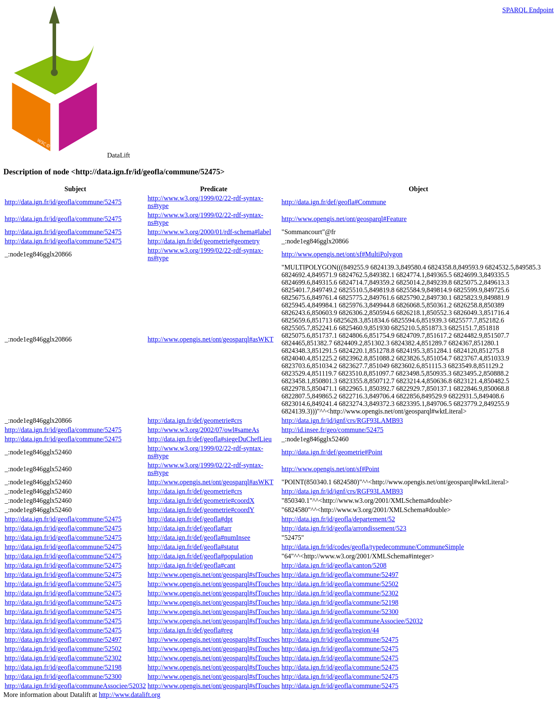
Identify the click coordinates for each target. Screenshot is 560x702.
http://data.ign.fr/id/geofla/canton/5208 (334, 565)
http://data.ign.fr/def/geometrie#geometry (204, 241)
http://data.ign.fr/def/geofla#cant (191, 565)
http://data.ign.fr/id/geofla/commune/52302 (340, 593)
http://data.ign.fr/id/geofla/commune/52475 (63, 202)
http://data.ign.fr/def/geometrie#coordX (201, 500)
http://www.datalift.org (129, 694)
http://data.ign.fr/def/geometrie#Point (332, 452)
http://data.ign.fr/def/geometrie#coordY (201, 509)
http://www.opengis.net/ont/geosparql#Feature (344, 218)
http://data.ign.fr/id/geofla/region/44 (330, 630)
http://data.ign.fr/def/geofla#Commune (334, 202)
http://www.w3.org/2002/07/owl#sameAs (203, 429)
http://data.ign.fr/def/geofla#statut (193, 546)
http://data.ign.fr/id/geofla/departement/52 (338, 519)
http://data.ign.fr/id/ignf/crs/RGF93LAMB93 (342, 420)
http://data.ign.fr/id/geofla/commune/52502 (340, 583)
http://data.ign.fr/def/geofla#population (200, 556)
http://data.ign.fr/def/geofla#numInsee (199, 537)
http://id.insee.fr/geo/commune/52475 (333, 429)
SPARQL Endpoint (528, 9)
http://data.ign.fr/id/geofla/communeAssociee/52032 (352, 621)
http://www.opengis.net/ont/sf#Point (331, 468)
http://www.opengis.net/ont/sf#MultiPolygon (342, 254)
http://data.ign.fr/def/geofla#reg (190, 630)
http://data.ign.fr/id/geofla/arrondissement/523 (344, 528)
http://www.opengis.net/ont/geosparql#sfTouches (214, 574)
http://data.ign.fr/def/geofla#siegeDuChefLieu (210, 439)
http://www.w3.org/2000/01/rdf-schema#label (209, 231)
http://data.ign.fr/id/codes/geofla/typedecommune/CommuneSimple (373, 546)
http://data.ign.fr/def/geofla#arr (190, 528)
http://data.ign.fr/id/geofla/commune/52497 (340, 574)
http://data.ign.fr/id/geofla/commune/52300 (340, 611)
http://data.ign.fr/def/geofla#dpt (190, 519)
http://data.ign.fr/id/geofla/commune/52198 (340, 602)
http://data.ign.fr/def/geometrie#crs (195, 420)
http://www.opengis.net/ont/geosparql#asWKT (210, 339)
